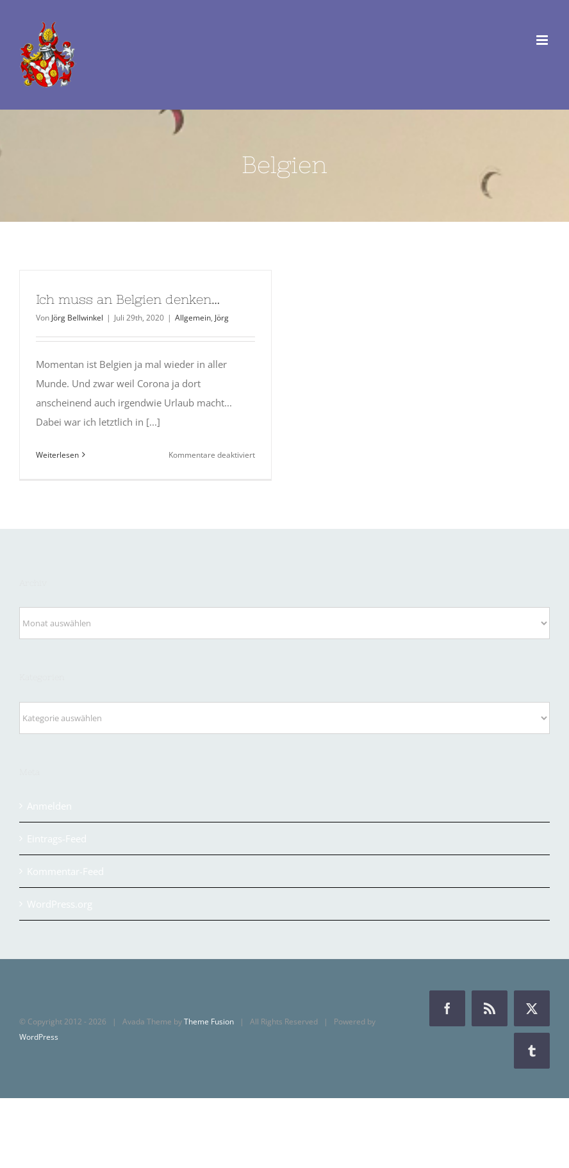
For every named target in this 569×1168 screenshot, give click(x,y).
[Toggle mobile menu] (543, 40)
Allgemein (193, 317)
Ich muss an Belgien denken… (128, 299)
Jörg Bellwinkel (77, 317)
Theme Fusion (209, 1021)
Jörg (222, 317)
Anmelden (49, 805)
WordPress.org (59, 903)
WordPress (38, 1036)
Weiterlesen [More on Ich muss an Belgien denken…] (57, 454)
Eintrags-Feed (57, 838)
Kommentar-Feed (65, 871)
